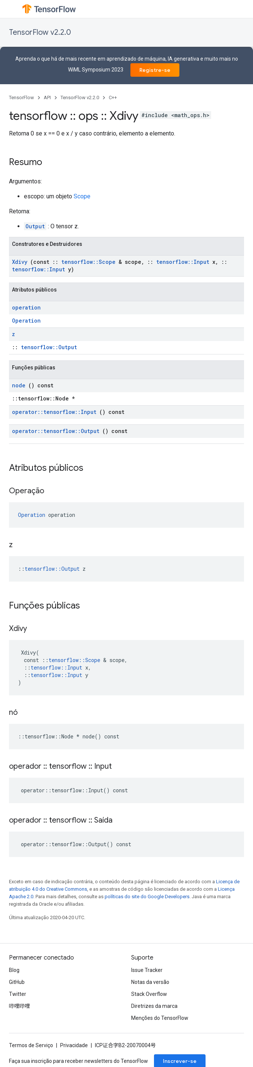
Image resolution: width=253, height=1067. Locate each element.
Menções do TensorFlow (159, 1018)
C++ (113, 97)
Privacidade (74, 1045)
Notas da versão (150, 982)
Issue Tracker (147, 970)
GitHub (17, 982)
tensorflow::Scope (88, 261)
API (47, 97)
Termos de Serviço (31, 1045)
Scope (82, 196)
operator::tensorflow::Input (54, 411)
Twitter (17, 994)
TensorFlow (21, 97)
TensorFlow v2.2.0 (40, 32)
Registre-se (154, 70)
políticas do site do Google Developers (147, 896)
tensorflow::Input (182, 261)
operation (26, 307)
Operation (26, 320)
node (18, 385)
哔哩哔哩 (19, 1006)
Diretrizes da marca (154, 1006)
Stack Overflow (149, 994)
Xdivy (19, 261)
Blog (14, 970)
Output (35, 226)
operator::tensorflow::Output (55, 431)
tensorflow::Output (49, 347)
